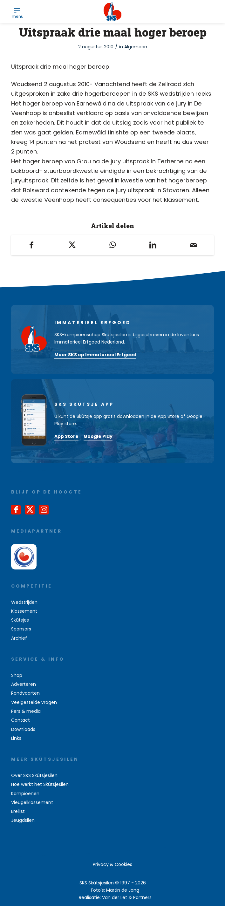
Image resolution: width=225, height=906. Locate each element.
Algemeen (135, 47)
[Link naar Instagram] (44, 509)
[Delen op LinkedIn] (153, 245)
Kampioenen (25, 793)
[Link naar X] (30, 509)
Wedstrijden (24, 602)
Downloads (23, 729)
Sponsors (21, 629)
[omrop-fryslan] (24, 556)
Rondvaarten (25, 693)
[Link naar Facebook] (16, 509)
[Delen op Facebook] (31, 245)
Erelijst (18, 811)
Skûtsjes (20, 620)
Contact (20, 720)
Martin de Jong (122, 890)
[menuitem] (17, 10)
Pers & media (26, 711)
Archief (19, 638)
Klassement (24, 611)
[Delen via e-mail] (193, 245)
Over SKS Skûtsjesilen (34, 775)
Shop (16, 675)
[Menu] (17, 10)
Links (16, 738)
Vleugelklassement (32, 802)
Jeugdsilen (23, 820)
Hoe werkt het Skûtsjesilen (40, 784)
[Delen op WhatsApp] (112, 245)
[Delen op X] (72, 245)
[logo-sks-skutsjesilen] (113, 11)
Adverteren (23, 684)
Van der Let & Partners (127, 897)
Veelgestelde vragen (34, 702)
